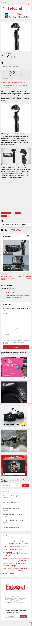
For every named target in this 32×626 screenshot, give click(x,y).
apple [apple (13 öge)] (22, 543)
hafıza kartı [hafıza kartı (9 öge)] (17, 558)
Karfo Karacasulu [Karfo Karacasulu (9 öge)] (25, 560)
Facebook (12, 288)
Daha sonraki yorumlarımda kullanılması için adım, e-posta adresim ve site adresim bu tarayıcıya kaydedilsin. (16, 344)
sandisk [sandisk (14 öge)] (18, 568)
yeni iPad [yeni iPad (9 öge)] (24, 573)
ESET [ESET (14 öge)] (24, 551)
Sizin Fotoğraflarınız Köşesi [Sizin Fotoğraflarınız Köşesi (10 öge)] (15, 570)
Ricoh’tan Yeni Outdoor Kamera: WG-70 (14, 82)
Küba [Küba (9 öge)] (9, 563)
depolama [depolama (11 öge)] (12, 551)
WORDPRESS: (5, 288)
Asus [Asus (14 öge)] (25, 543)
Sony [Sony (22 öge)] (23, 570)
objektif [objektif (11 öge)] (11, 565)
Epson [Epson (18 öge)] (21, 551)
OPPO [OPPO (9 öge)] (14, 565)
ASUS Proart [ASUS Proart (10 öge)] (5, 545)
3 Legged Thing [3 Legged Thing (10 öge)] (6, 543)
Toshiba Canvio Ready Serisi (24, 277)
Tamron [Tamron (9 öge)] (26, 570)
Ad (4, 330)
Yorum (5, 313)
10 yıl (17, 293)
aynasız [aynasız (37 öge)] (12, 545)
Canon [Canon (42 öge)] (6, 551)
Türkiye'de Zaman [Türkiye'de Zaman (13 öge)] (11, 573)
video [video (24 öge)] (18, 573)
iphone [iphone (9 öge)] (20, 560)
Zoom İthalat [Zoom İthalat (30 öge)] (8, 575)
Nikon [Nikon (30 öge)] (23, 563)
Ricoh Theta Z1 (7, 87)
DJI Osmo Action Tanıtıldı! (13, 268)
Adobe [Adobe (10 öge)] (11, 543)
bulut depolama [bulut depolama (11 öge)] (24, 548)
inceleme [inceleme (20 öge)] (6, 560)
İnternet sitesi (6, 336)
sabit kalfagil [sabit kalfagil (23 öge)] (11, 568)
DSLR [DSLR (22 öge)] (17, 552)
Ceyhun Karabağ (10, 293)
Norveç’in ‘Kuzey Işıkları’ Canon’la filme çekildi (8, 278)
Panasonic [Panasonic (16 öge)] (19, 565)
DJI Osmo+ (8, 253)
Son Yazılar (6, 493)
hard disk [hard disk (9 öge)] (21, 558)
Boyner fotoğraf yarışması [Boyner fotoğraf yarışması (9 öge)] (15, 548)
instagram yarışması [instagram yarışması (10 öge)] (14, 560)
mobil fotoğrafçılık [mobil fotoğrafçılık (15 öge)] (15, 563)
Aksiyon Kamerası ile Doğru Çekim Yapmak (15, 85)
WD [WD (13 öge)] (21, 573)
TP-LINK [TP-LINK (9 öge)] (4, 573)
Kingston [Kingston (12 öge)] (5, 563)
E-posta (18, 330)
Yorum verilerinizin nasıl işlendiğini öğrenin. (12, 356)
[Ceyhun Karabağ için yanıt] (8, 300)
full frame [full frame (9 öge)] (12, 558)
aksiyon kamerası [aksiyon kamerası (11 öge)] (17, 543)
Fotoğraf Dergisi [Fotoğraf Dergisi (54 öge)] (11, 554)
